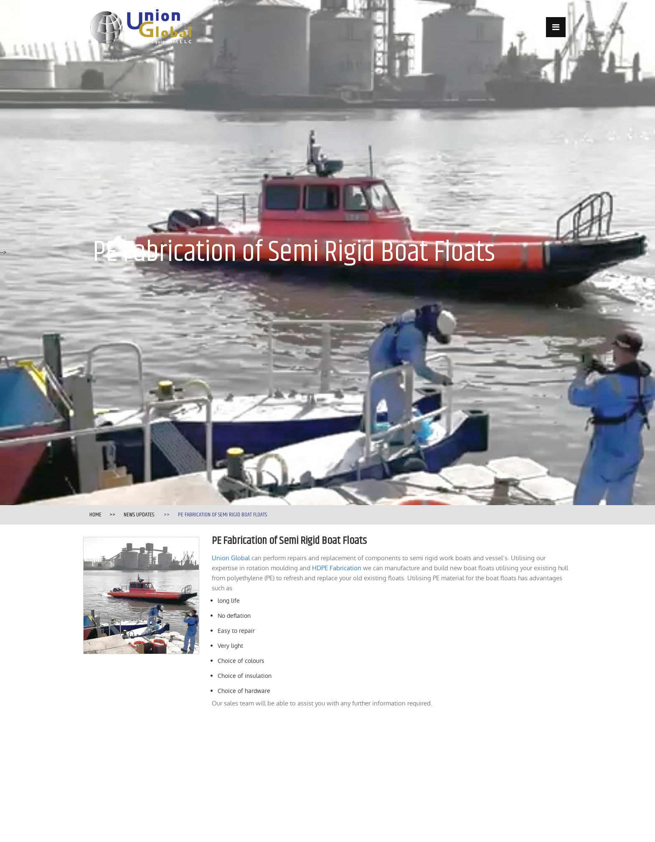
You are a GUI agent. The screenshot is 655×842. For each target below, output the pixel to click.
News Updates (139, 514)
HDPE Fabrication (336, 568)
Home (95, 514)
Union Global (231, 558)
